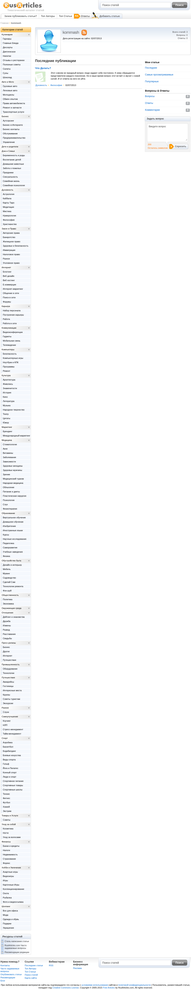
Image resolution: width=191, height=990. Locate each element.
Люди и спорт (9, 777)
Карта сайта (31, 978)
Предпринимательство (14, 138)
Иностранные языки (13, 530)
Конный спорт (10, 772)
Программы (8, 366)
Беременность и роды (14, 155)
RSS (51, 965)
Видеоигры (8, 876)
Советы (6, 820)
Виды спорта (9, 759)
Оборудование (10, 669)
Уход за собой (9, 824)
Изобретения (9, 526)
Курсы (6, 534)
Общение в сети (11, 293)
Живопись (8, 384)
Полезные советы (12, 64)
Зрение (6, 474)
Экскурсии (8, 703)
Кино (5, 397)
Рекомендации (8, 977)
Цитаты (6, 418)
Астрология (8, 194)
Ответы (85, 16)
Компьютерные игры (13, 358)
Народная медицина (13, 483)
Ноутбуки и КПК (11, 362)
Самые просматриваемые (159, 74)
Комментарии (152, 110)
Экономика (8, 603)
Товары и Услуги (10, 815)
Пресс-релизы (9, 643)
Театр (6, 414)
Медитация (8, 207)
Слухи (6, 712)
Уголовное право (11, 263)
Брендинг (7, 431)
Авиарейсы (8, 682)
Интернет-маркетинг (13, 289)
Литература (8, 401)
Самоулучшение (10, 716)
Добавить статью (109, 16)
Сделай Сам (9, 582)
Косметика (8, 828)
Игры (5, 880)
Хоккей (6, 807)
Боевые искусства (12, 755)
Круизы (6, 695)
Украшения (8, 928)
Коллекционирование (13, 889)
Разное (6, 258)
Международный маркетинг (16, 435)
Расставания (9, 634)
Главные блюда (11, 43)
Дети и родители (10, 146)
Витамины (8, 453)
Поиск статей (31, 975)
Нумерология (9, 215)
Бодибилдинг (9, 751)
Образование (8, 513)
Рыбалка (7, 897)
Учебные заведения (13, 552)
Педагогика (8, 543)
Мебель (7, 569)
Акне (5, 449)
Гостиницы (8, 686)
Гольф (6, 764)
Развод (6, 630)
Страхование (9, 859)
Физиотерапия (10, 509)
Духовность (41, 85)
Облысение (8, 487)
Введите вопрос (167, 132)
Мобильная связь (11, 341)
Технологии (8, 673)
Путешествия (9, 660)
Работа (6, 319)
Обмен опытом (10, 99)
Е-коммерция (9, 284)
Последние (151, 67)
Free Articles (109, 987)
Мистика (7, 211)
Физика (6, 556)
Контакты (5, 965)
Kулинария (7, 34)
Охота (6, 893)
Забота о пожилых (12, 168)
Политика (7, 599)
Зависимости (9, 461)
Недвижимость (10, 854)
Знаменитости (10, 388)
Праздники (8, 172)
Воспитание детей (12, 159)
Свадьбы (7, 638)
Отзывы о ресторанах (14, 60)
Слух (5, 504)
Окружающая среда (11, 608)
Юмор (6, 422)
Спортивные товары (13, 785)
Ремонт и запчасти (12, 107)
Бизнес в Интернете (13, 125)
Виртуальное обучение (14, 517)
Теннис (6, 794)
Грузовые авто (10, 86)
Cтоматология (10, 444)
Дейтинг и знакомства (14, 617)
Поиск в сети (9, 297)
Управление (9, 142)
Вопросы (150, 96)
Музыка (7, 405)
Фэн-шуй (7, 590)
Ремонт (6, 371)
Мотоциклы (8, 95)
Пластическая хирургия (14, 496)
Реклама (77, 968)
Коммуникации (9, 328)
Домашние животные (13, 164)
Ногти (6, 833)
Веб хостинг (9, 280)
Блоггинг (7, 272)
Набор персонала (12, 310)
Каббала (7, 198)
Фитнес (6, 798)
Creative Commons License (65, 987)
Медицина (7, 440)
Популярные (152, 81)
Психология (9, 500)
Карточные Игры (11, 885)
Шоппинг (6, 906)
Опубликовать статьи (11, 974)
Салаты (7, 69)
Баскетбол (8, 747)
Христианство (10, 224)
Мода (5, 915)
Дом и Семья (8, 151)
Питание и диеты (11, 491)
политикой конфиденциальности (134, 985)
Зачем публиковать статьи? (20, 16)
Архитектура (9, 380)
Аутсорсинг (8, 120)
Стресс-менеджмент (13, 729)
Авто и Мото (8, 82)
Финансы (6, 841)
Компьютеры (8, 349)
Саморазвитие (10, 547)
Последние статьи (34, 965)
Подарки (7, 923)
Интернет (6, 267)
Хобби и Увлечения (11, 867)
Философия (56, 85)
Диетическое (9, 51)
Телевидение (9, 345)
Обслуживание (10, 133)
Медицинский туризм (13, 479)
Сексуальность (10, 177)
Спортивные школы (12, 789)
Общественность (10, 595)
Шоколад (7, 77)
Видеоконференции (13, 332)
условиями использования (95, 985)
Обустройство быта (11, 560)
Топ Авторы (48, 16)
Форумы (7, 302)
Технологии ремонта (13, 586)
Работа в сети (10, 323)
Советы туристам (11, 699)
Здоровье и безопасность (16, 246)
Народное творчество (14, 410)
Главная (5, 23)
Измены (7, 625)
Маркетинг (7, 427)
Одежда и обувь (11, 919)
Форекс (6, 863)
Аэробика (7, 742)
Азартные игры (10, 872)
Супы (5, 73)
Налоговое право (11, 254)
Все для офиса (10, 910)
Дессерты (8, 47)
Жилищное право (11, 241)
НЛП (5, 725)
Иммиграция (9, 250)
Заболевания (9, 457)
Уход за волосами (12, 837)
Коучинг (7, 721)
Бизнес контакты (11, 129)
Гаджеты (7, 336)
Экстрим (7, 811)
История (7, 392)
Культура (6, 375)
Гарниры (7, 39)
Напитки (7, 56)
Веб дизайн (8, 276)
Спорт (5, 738)
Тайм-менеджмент (12, 734)
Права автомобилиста (14, 103)
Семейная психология (14, 185)
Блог (3, 980)
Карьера (6, 306)
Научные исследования (14, 539)
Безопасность (10, 354)
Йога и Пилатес (10, 768)
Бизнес (5, 116)
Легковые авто (10, 90)
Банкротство (9, 237)
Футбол (6, 802)
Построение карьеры (13, 315)
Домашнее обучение (13, 522)
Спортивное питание (13, 781)
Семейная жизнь (11, 181)
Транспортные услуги (13, 112)
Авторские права (11, 233)
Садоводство (9, 578)
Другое (6, 651)
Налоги (6, 850)
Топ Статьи (65, 16)
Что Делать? (43, 68)
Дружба (7, 621)
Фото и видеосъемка (13, 902)
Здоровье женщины (13, 466)
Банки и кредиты (11, 846)
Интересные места (12, 690)
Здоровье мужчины (12, 470)
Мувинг (6, 573)
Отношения (7, 612)
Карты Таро (8, 203)
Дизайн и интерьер (12, 565)
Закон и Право (9, 228)
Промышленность (11, 664)
